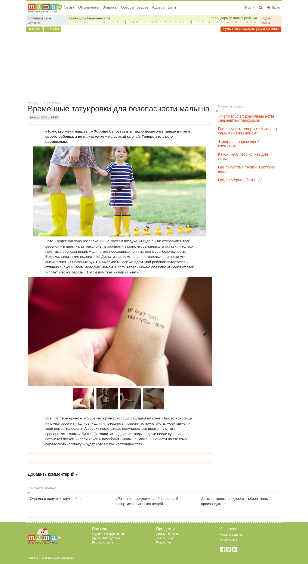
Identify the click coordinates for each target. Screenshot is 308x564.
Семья (69, 7)
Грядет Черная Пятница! (240, 180)
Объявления (88, 7)
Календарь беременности (89, 18)
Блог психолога (102, 542)
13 (127, 22)
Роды (265, 18)
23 (175, 22)
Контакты (228, 540)
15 (137, 22)
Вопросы (110, 7)
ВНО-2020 (52, 29)
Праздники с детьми (106, 538)
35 (232, 22)
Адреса (158, 7)
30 (208, 22)
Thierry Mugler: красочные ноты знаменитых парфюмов (246, 118)
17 (146, 22)
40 (255, 22)
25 (184, 22)
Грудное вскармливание (109, 534)
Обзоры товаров (134, 7)
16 (142, 22)
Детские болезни (167, 534)
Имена (265, 22)
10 (113, 22)
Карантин (34, 29)
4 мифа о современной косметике (238, 144)
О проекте (229, 529)
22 (170, 22)
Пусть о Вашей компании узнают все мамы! (251, 29)
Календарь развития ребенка (233, 18)
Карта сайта (231, 534)
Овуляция (34, 22)
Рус (250, 8)
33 (222, 22)
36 (236, 22)
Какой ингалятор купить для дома (243, 156)
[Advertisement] (154, 66)
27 (194, 22)
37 (241, 22)
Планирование (39, 18)
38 (246, 22)
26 (189, 22)
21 (165, 22)
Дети (172, 7)
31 (213, 22)
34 (227, 22)
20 (161, 22)
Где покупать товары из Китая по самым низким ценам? (247, 131)
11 (118, 22)
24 (179, 22)
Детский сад (164, 538)
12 (122, 22)
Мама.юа (33, 102)
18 (151, 22)
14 (132, 22)
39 (251, 22)
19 (156, 22)
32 (217, 22)
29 (203, 22)
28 (198, 22)
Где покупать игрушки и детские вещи (246, 169)
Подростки (163, 542)
